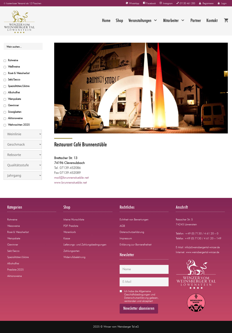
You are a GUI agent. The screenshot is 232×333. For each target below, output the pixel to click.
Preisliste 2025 (15, 270)
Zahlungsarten (71, 251)
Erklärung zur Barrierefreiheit (136, 244)
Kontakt (212, 21)
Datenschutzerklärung (132, 232)
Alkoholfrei (14, 92)
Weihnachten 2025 (19, 125)
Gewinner (13, 105)
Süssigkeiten (14, 112)
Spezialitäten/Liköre (18, 86)
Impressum (126, 238)
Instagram (168, 3)
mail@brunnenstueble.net (71, 177)
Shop (119, 21)
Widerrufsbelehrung (74, 257)
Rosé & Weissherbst (19, 73)
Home (106, 21)
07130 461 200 (187, 3)
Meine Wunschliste (73, 219)
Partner (195, 21)
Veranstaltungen (143, 20)
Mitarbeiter (174, 20)
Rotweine (13, 60)
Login (224, 3)
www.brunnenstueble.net (70, 182)
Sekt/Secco (14, 79)
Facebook (151, 3)
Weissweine (13, 226)
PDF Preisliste (70, 226)
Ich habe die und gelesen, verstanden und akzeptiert (139, 296)
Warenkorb (69, 232)
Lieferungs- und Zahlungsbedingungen (84, 244)
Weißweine (14, 67)
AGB (122, 226)
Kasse (66, 238)
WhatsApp (134, 3)
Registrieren (208, 3)
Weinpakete (14, 99)
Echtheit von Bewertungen (134, 219)
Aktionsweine (15, 118)
